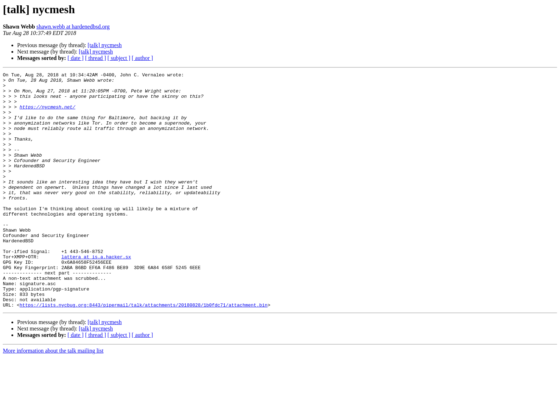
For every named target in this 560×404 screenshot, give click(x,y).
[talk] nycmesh (105, 45)
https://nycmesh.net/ (47, 114)
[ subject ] (119, 58)
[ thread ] (95, 58)
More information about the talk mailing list (53, 398)
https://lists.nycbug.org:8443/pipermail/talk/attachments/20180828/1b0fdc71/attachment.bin (144, 352)
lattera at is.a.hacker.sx (96, 294)
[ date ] (76, 58)
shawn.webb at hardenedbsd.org (73, 27)
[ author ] (142, 58)
